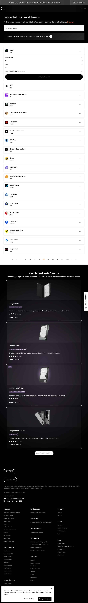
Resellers (33, 566)
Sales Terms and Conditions (66, 546)
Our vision (60, 525)
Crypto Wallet (7, 574)
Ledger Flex (7, 524)
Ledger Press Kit (35, 569)
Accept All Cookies (44, 599)
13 (30, 259)
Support (32, 560)
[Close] (51, 588)
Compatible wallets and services (39, 545)
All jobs (60, 515)
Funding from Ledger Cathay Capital (40, 522)
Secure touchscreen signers (12, 513)
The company (61, 531)
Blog (59, 534)
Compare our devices (10, 530)
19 (57, 259)
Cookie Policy (61, 552)
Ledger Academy (62, 528)
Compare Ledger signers (43, 453)
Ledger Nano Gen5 (9, 518)
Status (32, 574)
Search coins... (12, 28)
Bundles (6, 533)
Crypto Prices (7, 584)
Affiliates (32, 572)
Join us (60, 513)
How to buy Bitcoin (35, 548)
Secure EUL (43, 77)
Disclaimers (61, 555)
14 (34, 259)
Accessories (7, 535)
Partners (32, 580)
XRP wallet (7, 562)
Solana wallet (7, 557)
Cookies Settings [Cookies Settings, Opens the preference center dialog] (29, 598)
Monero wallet (8, 565)
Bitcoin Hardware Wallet (37, 550)
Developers (33, 577)
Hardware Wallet (8, 515)
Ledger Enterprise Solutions (38, 513)
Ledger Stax (7, 521)
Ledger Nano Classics (10, 527)
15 (39, 259)
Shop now (70, 22)
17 (48, 259)
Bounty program (35, 563)
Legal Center (61, 544)
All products (7, 538)
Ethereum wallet (8, 554)
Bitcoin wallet (7, 551)
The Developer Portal (36, 532)
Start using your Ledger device (39, 542)
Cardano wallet (8, 560)
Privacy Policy (61, 549)
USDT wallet (7, 568)
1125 (66, 259)
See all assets (8, 571)
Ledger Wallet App (9, 541)
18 (53, 259)
